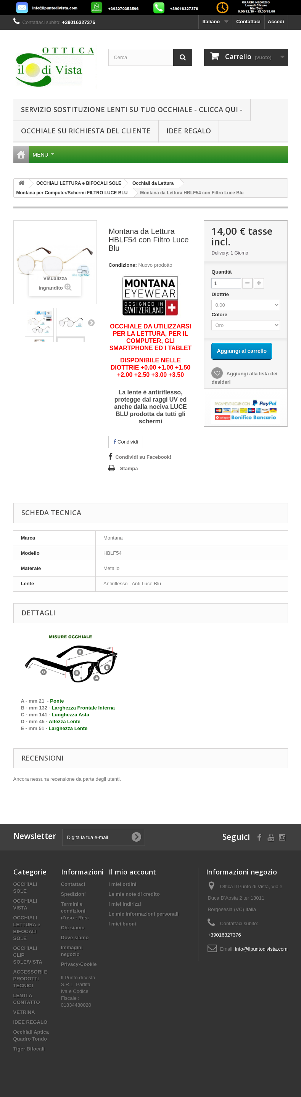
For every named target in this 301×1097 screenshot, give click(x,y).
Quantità (221, 272)
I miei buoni (122, 924)
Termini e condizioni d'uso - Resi (75, 911)
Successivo (91, 322)
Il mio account (132, 871)
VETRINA (24, 1012)
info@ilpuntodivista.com (261, 949)
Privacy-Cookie (79, 964)
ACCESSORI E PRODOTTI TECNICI (30, 978)
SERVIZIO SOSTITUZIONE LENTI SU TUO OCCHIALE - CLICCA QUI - (132, 109)
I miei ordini (123, 884)
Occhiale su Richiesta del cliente (86, 130)
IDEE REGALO (188, 130)
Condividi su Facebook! (143, 457)
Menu (43, 155)
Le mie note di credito (134, 894)
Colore (220, 314)
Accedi (276, 21)
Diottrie (220, 294)
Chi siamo (73, 927)
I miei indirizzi (125, 904)
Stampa (129, 468)
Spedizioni (73, 894)
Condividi (125, 442)
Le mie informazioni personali (144, 914)
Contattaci (248, 21)
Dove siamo (75, 937)
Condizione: (122, 265)
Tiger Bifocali (29, 1049)
